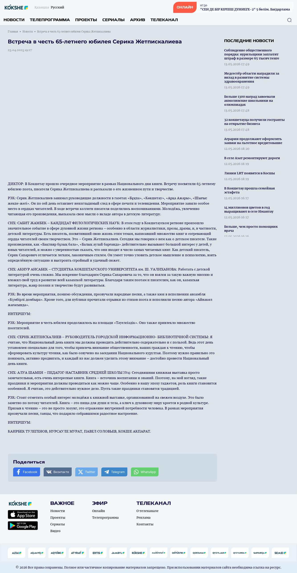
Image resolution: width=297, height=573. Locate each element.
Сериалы (113, 20)
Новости (14, 20)
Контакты (144, 524)
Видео (55, 531)
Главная (13, 31)
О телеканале (147, 511)
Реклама (143, 518)
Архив (137, 20)
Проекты (86, 20)
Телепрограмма (50, 20)
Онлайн (98, 511)
